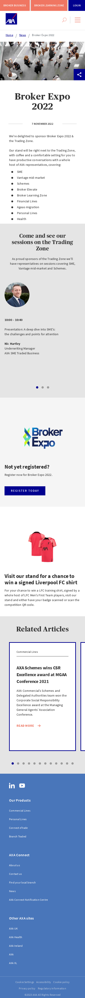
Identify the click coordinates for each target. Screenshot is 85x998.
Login (77, 5)
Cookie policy (61, 982)
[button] (77, 20)
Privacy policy (27, 988)
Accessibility (43, 982)
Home (9, 35)
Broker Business (14, 5)
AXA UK (13, 928)
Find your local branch (22, 882)
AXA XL (13, 963)
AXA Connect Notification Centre (28, 899)
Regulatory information (52, 988)
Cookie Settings (24, 982)
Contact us (15, 874)
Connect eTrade (18, 827)
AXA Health (15, 937)
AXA (11, 954)
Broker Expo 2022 (43, 35)
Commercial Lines (19, 810)
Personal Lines (18, 819)
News (22, 35)
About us (14, 865)
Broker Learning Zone (49, 5)
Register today (25, 491)
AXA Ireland (16, 945)
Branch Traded (17, 836)
